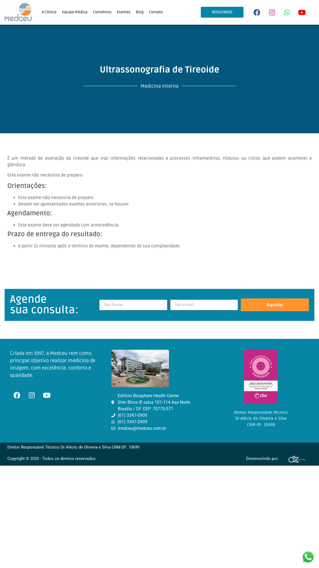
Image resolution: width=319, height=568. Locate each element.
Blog (139, 12)
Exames (123, 12)
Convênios (102, 12)
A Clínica (49, 12)
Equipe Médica (74, 12)
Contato (156, 12)
